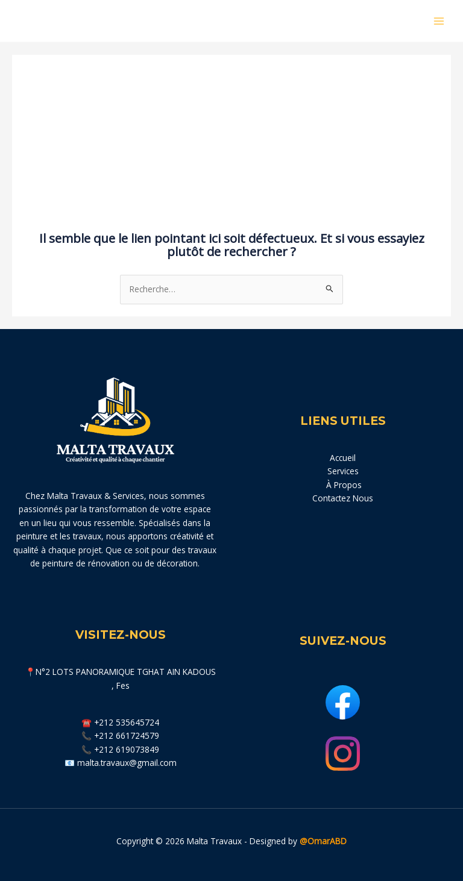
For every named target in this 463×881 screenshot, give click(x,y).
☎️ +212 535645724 (120, 722)
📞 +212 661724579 (120, 735)
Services (343, 471)
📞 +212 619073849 (120, 749)
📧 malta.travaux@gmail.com (121, 762)
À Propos (343, 485)
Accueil (343, 457)
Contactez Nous (342, 498)
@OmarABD (323, 841)
